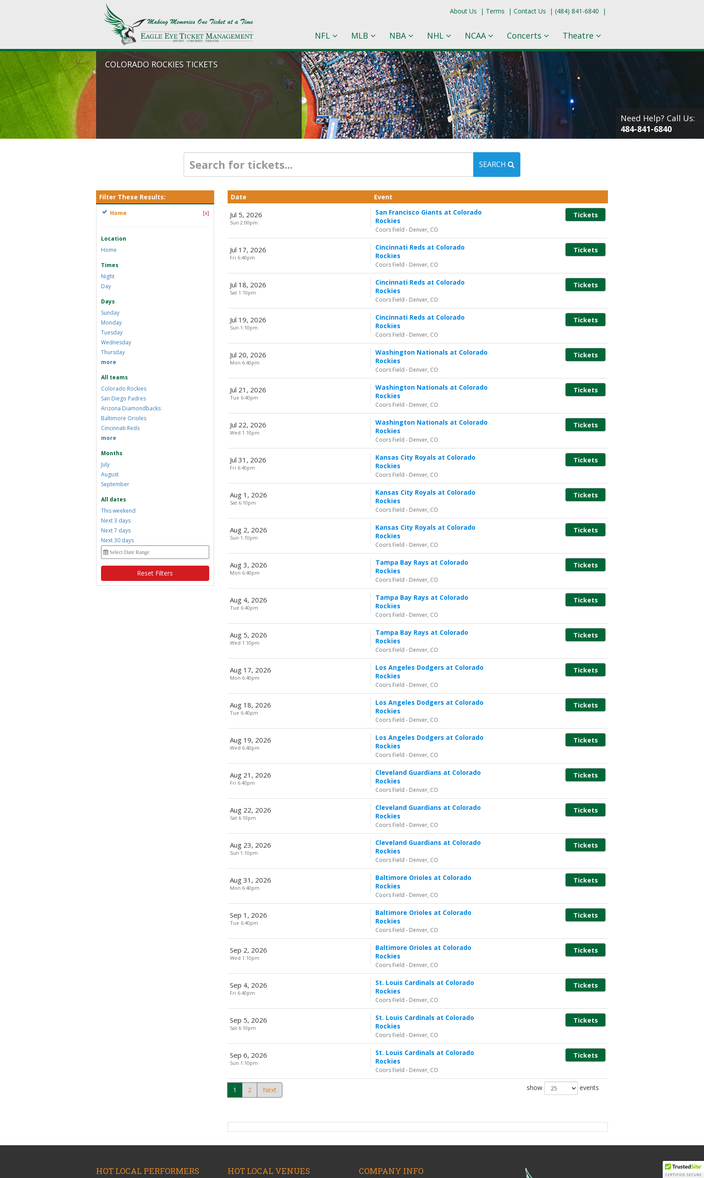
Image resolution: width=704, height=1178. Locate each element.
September (115, 484)
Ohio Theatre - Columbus (264, 1087)
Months (112, 453)
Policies (370, 1068)
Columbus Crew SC (123, 1048)
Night (107, 276)
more (108, 362)
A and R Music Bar (254, 1048)
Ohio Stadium (247, 1077)
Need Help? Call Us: (657, 123)
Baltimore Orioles (123, 418)
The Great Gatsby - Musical (135, 1077)
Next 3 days (116, 520)
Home (109, 250)
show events (563, 953)
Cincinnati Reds (120, 428)
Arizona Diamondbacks (131, 408)
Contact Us (530, 11)
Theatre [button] (582, 35)
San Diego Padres (123, 398)
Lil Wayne (110, 1058)
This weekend (118, 510)
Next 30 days (117, 540)
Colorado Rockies (123, 388)
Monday (111, 322)
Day (106, 286)
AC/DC (105, 1087)
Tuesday (112, 332)
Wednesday (116, 342)
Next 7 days (116, 530)
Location (113, 238)
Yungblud (109, 1097)
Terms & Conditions (388, 1058)
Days (108, 301)
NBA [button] (401, 35)
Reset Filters (155, 573)
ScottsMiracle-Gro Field (261, 1097)
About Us (463, 11)
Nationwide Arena (254, 1068)
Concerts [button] (528, 35)
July (105, 464)
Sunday (110, 312)
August (110, 474)
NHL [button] (439, 35)
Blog (365, 1048)
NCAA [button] (479, 35)
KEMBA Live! (246, 1058)
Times (110, 265)
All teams (114, 377)
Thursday (113, 352)
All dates (113, 499)
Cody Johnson (116, 1068)
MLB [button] (363, 35)
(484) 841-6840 (577, 11)
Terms (495, 11)
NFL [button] (326, 35)
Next (270, 955)
